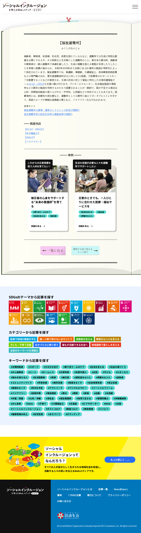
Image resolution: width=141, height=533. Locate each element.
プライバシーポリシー (119, 495)
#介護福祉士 (57, 403)
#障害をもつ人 (103, 377)
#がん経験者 (17, 372)
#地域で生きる (84, 398)
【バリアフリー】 (33, 141)
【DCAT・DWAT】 (34, 129)
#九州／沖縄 (34, 398)
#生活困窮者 (39, 377)
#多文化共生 (37, 387)
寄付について (94, 495)
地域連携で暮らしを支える (106, 344)
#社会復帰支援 (94, 382)
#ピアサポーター (90, 403)
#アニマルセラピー (77, 387)
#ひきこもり (122, 372)
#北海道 (73, 403)
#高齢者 (120, 377)
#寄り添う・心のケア (73, 366)
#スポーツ (33, 366)
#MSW (107, 403)
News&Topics (121, 489)
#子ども (107, 372)
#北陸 (118, 403)
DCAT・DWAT (36, 84)
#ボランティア (73, 414)
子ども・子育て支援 (20, 344)
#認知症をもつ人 (82, 377)
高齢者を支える (84, 339)
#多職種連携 (120, 398)
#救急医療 (88, 408)
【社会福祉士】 (32, 133)
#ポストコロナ (53, 408)
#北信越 (109, 393)
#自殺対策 (36, 393)
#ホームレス (48, 372)
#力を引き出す (51, 366)
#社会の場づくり (117, 366)
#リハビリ (103, 408)
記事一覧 (103, 489)
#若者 (53, 377)
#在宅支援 (38, 414)
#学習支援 (42, 382)
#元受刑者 (64, 372)
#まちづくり (54, 414)
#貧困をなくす (18, 387)
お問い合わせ (64, 501)
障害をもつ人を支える (107, 339)
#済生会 (50, 398)
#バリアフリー (18, 393)
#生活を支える (97, 366)
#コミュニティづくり (21, 382)
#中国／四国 (17, 398)
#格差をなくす (75, 382)
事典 (59, 495)
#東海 (86, 393)
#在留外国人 (80, 372)
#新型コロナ (72, 408)
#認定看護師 (65, 398)
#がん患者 (16, 403)
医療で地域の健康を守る (23, 339)
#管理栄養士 (102, 398)
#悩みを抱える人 (19, 377)
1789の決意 (74, 495)
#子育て (42, 403)
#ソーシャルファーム (102, 387)
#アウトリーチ (55, 387)
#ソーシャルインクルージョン (26, 408)
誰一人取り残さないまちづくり (56, 339)
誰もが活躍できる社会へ (75, 344)
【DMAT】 (30, 137)
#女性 (95, 372)
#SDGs (29, 403)
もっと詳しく (118, 459)
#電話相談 (51, 393)
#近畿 (97, 393)
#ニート (32, 372)
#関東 (75, 393)
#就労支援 (57, 382)
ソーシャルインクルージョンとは (74, 489)
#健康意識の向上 (19, 414)
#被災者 (65, 377)
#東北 (64, 393)
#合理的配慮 (17, 366)
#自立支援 (112, 382)
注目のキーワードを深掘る (24, 350)
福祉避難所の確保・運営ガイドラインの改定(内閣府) (51, 110)
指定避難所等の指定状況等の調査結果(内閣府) (48, 114)
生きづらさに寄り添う (46, 344)
